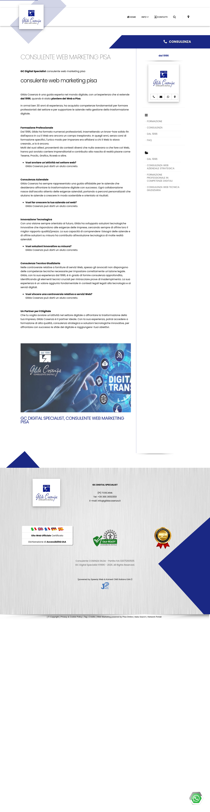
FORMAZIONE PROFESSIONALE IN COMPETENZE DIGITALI (160, 178)
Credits (92, 617)
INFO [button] (145, 15)
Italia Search (140, 617)
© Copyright (53, 617)
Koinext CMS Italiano (116, 579)
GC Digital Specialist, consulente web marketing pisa (72, 420)
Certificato (47, 535)
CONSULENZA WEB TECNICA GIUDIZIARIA (163, 188)
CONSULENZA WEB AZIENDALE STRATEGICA (160, 167)
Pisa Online (127, 617)
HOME (131, 15)
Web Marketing (104, 617)
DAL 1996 (152, 134)
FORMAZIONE (154, 121)
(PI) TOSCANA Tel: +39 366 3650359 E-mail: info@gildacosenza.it (105, 492)
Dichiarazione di (47, 541)
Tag (85, 617)
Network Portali (154, 617)
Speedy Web (97, 579)
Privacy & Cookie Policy (71, 617)
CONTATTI (161, 15)
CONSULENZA (177, 41)
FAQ (149, 140)
